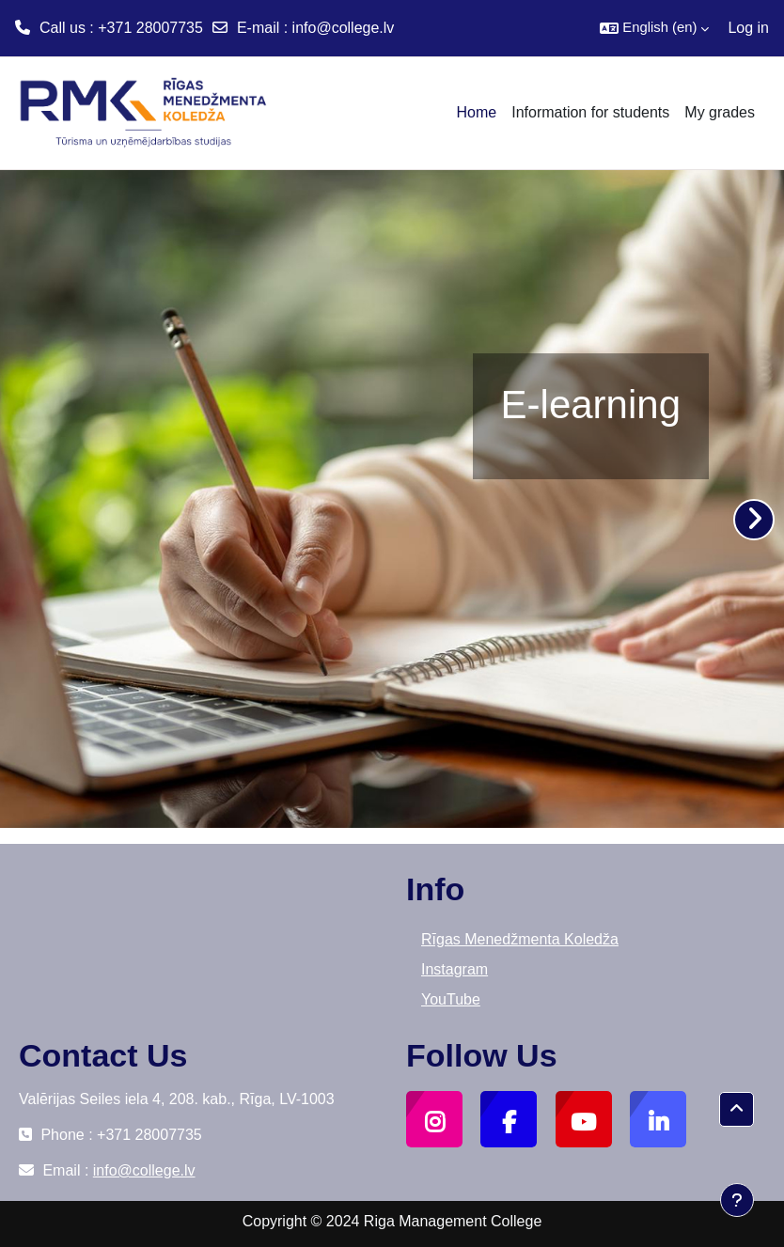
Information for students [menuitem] (590, 112)
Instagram (454, 969)
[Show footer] (737, 1200)
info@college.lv (343, 28)
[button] (654, 28)
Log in (748, 28)
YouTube (450, 999)
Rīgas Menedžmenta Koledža (520, 939)
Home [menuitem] (477, 112)
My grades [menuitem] (719, 112)
